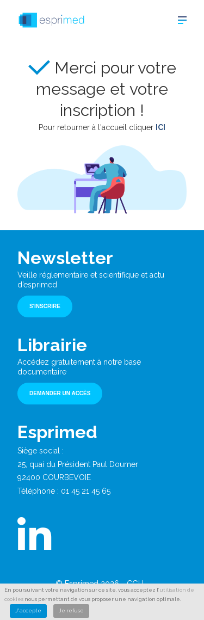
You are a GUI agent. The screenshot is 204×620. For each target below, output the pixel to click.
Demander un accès (59, 393)
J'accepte (28, 610)
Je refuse (71, 610)
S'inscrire (44, 306)
